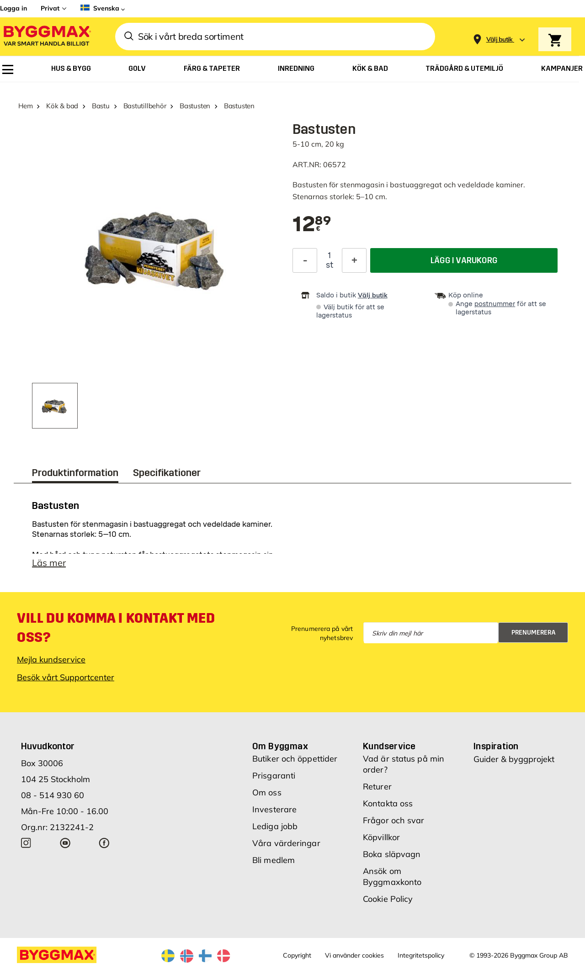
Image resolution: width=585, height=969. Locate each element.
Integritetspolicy (421, 955)
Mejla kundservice (51, 659)
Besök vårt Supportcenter (65, 677)
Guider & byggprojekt (513, 759)
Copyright (297, 955)
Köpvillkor (381, 837)
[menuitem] (7, 69)
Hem (25, 105)
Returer (377, 786)
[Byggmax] (46, 37)
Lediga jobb (275, 826)
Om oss (267, 792)
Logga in (13, 8)
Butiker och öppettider (294, 758)
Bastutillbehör (144, 105)
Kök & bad (62, 105)
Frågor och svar (394, 820)
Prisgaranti (273, 775)
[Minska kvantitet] (304, 260)
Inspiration (495, 746)
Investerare (274, 809)
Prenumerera (533, 632)
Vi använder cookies (354, 955)
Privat (50, 8)
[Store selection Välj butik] (499, 39)
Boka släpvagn (391, 854)
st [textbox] (329, 265)
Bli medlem (273, 860)
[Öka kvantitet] (354, 260)
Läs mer (49, 562)
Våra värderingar (286, 843)
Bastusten (195, 105)
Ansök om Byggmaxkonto (392, 876)
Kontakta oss (388, 803)
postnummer (494, 304)
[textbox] (311, 224)
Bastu (101, 105)
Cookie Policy (388, 899)
